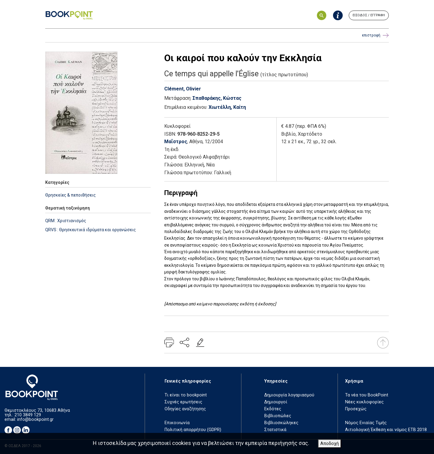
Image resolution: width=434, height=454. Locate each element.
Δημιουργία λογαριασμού (289, 395)
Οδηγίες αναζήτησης (185, 408)
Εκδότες (272, 408)
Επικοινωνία (177, 422)
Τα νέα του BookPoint (366, 395)
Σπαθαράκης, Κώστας (217, 98)
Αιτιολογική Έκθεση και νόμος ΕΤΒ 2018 (386, 429)
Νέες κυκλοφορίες (364, 402)
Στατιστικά (275, 429)
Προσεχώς (355, 408)
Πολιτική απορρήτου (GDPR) (193, 429)
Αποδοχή (329, 443)
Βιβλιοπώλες (277, 415)
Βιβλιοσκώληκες (281, 422)
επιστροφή (375, 35)
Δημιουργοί (275, 402)
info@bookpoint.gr (35, 419)
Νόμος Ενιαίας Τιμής (366, 422)
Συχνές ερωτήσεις (183, 402)
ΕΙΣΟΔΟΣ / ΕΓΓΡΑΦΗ (369, 15)
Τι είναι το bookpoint (186, 395)
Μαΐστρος (175, 141)
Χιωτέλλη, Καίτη (227, 107)
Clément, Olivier (182, 89)
